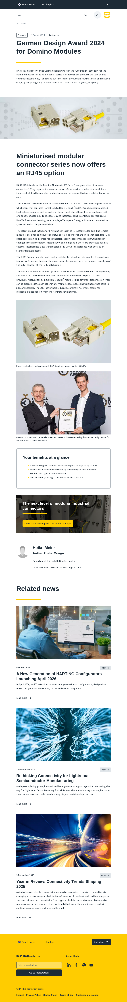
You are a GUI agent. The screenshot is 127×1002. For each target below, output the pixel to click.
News (21, 23)
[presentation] (48, 4)
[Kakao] (84, 965)
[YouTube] (91, 965)
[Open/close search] (85, 15)
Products (22, 35)
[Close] (107, 4)
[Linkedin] (68, 965)
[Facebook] (76, 965)
